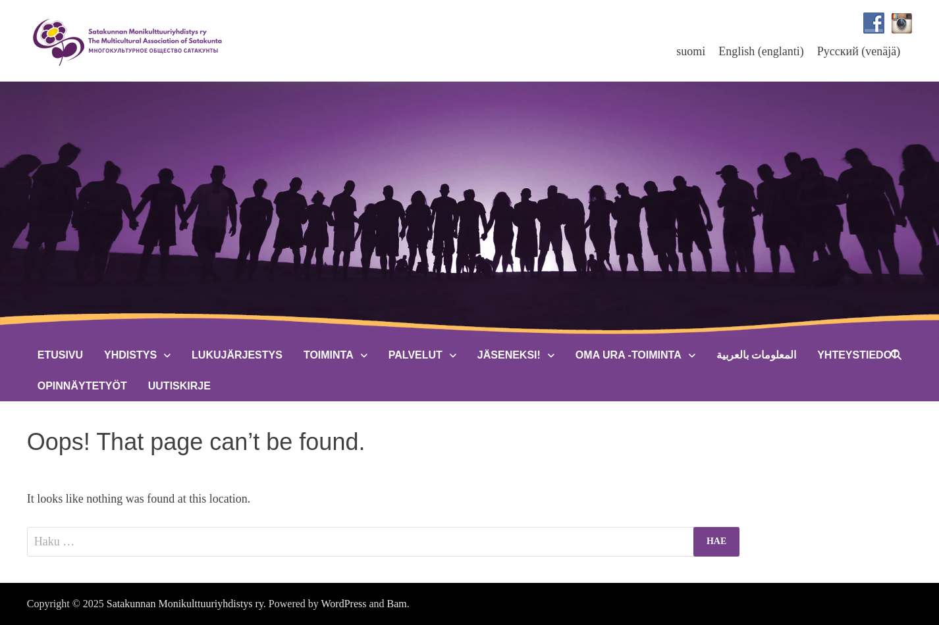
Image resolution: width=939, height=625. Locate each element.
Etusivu (60, 355)
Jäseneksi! (509, 355)
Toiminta (329, 355)
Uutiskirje (179, 385)
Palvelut (416, 355)
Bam (397, 603)
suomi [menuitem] (690, 51)
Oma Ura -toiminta (629, 355)
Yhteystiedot (857, 355)
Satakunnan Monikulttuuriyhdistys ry (185, 603)
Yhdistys (130, 355)
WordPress (344, 603)
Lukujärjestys (237, 355)
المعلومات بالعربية (756, 355)
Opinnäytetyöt (82, 385)
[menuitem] (691, 51)
